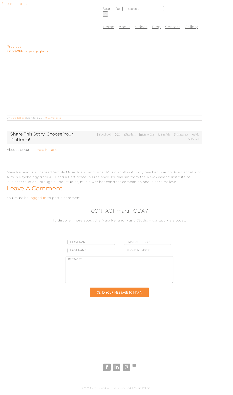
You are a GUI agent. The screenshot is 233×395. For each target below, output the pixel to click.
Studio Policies (143, 388)
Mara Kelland (18, 118)
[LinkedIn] (116, 367)
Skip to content (14, 4)
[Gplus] (134, 365)
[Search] (105, 14)
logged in (38, 198)
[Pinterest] (126, 367)
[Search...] (143, 8)
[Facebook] (107, 367)
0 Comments (53, 118)
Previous (14, 46)
